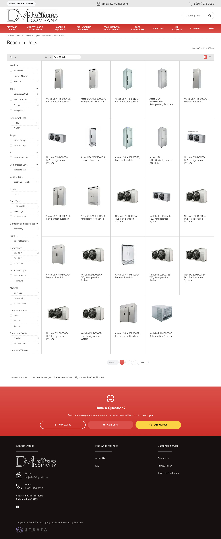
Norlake (17, 81)
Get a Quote (110, 424)
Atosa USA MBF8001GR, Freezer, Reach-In (196, 100)
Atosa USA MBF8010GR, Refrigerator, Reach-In (127, 100)
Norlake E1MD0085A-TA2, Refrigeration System (126, 219)
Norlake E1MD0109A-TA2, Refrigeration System (195, 219)
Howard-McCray (21, 76)
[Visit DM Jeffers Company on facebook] (17, 506)
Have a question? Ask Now (21, 3)
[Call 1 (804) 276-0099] (201, 4)
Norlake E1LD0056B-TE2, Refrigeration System (160, 219)
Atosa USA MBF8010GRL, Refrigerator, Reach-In (161, 101)
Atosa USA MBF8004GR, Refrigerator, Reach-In (58, 100)
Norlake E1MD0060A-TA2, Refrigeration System (57, 160)
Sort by (48, 57)
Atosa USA (18, 70)
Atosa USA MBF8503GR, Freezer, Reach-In (127, 276)
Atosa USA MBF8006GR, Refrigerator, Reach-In (127, 334)
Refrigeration (47, 36)
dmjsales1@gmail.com (36, 477)
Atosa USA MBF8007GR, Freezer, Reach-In (127, 158)
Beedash (78, 522)
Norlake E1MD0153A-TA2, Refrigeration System (195, 277)
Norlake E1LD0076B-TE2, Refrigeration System (160, 277)
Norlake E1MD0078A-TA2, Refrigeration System (195, 160)
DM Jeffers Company (14, 36)
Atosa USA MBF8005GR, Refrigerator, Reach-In (58, 217)
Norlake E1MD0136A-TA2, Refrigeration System (92, 277)
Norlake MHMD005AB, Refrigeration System (161, 334)
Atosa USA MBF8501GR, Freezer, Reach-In (93, 158)
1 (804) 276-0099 (34, 488)
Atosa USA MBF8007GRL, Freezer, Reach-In (161, 160)
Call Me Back (158, 424)
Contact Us (63, 424)
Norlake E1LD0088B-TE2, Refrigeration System (57, 336)
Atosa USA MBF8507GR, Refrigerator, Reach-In (93, 217)
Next (143, 362)
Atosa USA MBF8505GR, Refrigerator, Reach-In (93, 100)
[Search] (198, 15)
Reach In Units (59, 36)
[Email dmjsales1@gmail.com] (112, 4)
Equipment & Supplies (32, 36)
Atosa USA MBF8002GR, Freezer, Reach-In (58, 276)
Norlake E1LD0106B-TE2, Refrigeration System (91, 336)
